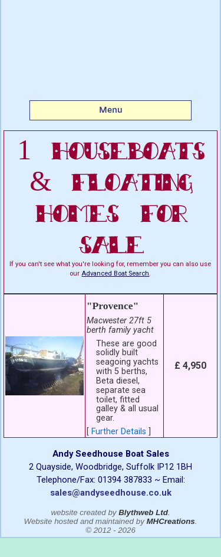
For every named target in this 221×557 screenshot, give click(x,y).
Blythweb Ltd (143, 512)
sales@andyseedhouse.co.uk (110, 492)
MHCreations (171, 521)
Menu (111, 109)
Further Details (118, 432)
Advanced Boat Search (115, 273)
